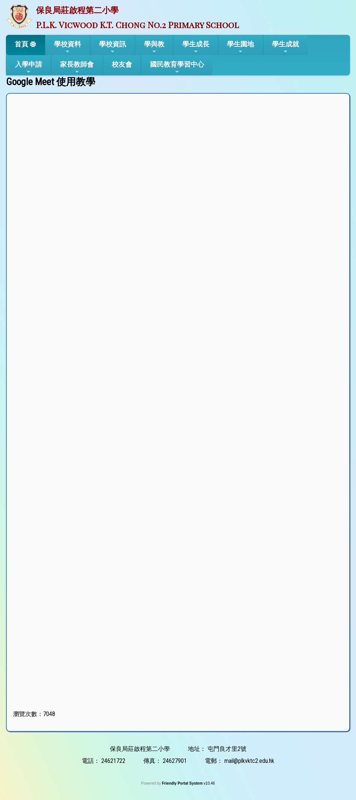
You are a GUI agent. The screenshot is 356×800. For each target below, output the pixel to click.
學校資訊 (112, 47)
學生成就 (285, 47)
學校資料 (67, 47)
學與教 (154, 47)
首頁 (21, 44)
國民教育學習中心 (177, 67)
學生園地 (240, 47)
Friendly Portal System (183, 783)
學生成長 (195, 47)
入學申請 (28, 67)
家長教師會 (77, 67)
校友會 (122, 64)
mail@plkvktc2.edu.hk (249, 760)
